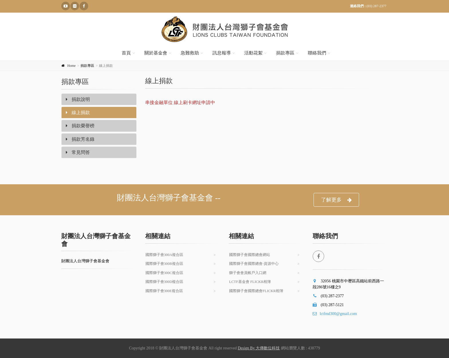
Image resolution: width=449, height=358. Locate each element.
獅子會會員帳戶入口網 (247, 273)
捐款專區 (285, 52)
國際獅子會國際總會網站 (249, 255)
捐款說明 (78, 99)
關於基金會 (155, 52)
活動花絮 (253, 52)
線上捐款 (78, 112)
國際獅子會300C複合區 (164, 273)
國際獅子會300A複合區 (164, 255)
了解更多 (336, 200)
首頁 (126, 52)
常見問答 (78, 152)
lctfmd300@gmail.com (335, 314)
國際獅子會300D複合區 (164, 281)
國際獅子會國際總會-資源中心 (254, 263)
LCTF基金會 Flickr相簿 (250, 281)
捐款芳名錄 (80, 139)
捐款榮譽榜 (80, 125)
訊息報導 (221, 52)
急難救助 (190, 52)
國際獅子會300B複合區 (164, 263)
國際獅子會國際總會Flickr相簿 (256, 291)
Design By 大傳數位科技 (259, 348)
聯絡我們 (317, 52)
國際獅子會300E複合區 (164, 291)
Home (71, 66)
